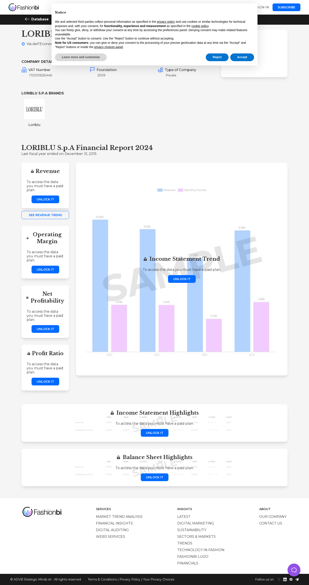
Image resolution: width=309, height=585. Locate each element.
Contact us (270, 523)
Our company (272, 517)
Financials (187, 563)
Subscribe (286, 7)
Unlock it (45, 199)
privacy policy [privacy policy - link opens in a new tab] (166, 21)
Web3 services (110, 537)
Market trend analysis (119, 517)
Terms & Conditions (102, 579)
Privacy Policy (130, 579)
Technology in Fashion (200, 550)
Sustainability (191, 530)
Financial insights (114, 523)
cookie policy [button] (199, 26)
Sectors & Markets (196, 537)
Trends (184, 543)
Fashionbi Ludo (192, 557)
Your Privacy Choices (158, 579)
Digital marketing (195, 523)
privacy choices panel (108, 47)
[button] (294, 570)
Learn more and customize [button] (81, 57)
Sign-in (262, 7)
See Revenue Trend (45, 215)
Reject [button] (217, 57)
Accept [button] (242, 57)
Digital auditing (112, 530)
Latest (184, 517)
